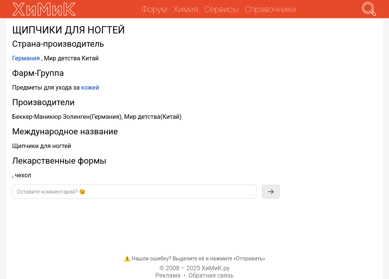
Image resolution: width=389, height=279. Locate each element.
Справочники (270, 9)
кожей (90, 87)
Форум (154, 9)
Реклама (167, 275)
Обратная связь (211, 275)
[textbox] (134, 192)
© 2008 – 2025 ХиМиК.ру (194, 268)
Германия (26, 58)
